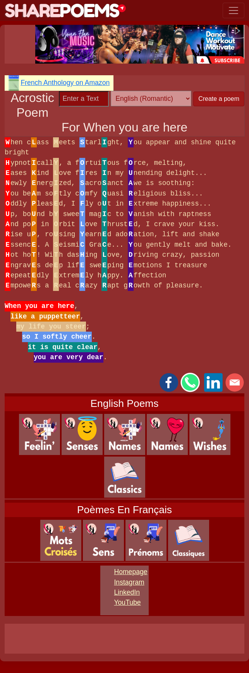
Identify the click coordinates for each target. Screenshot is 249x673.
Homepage (130, 572)
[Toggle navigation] (233, 10)
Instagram (129, 582)
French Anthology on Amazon (65, 83)
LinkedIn (127, 592)
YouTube (127, 602)
